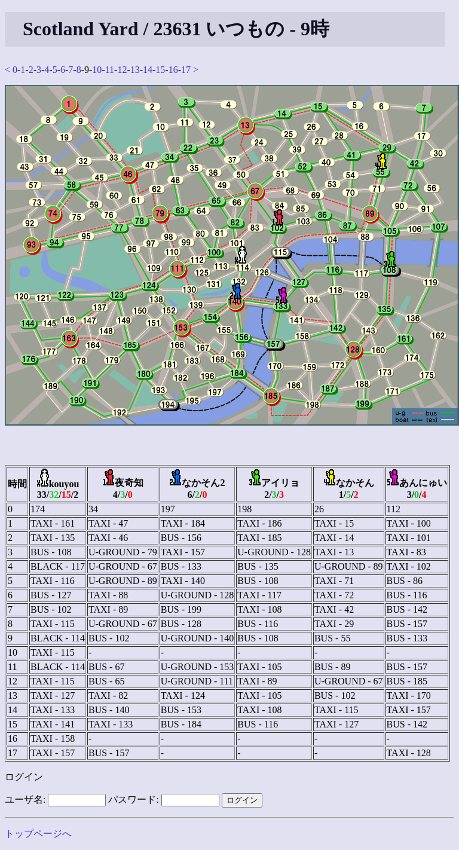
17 (186, 70)
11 (109, 70)
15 (160, 70)
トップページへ (38, 833)
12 (122, 70)
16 (173, 70)
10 (97, 70)
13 (135, 70)
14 (147, 70)
